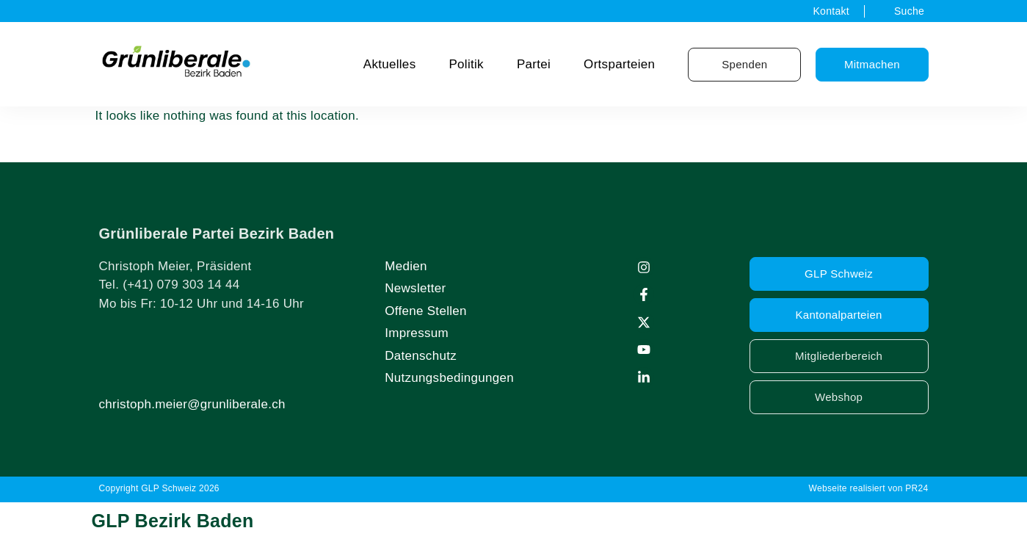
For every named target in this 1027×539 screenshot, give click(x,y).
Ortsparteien (619, 64)
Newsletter (415, 288)
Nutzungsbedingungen (449, 378)
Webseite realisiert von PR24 (869, 488)
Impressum (417, 333)
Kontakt (831, 11)
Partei (534, 64)
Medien (406, 266)
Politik (466, 64)
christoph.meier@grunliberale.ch (192, 404)
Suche (909, 11)
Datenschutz (421, 356)
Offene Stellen (426, 311)
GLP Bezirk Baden (173, 520)
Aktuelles (389, 64)
